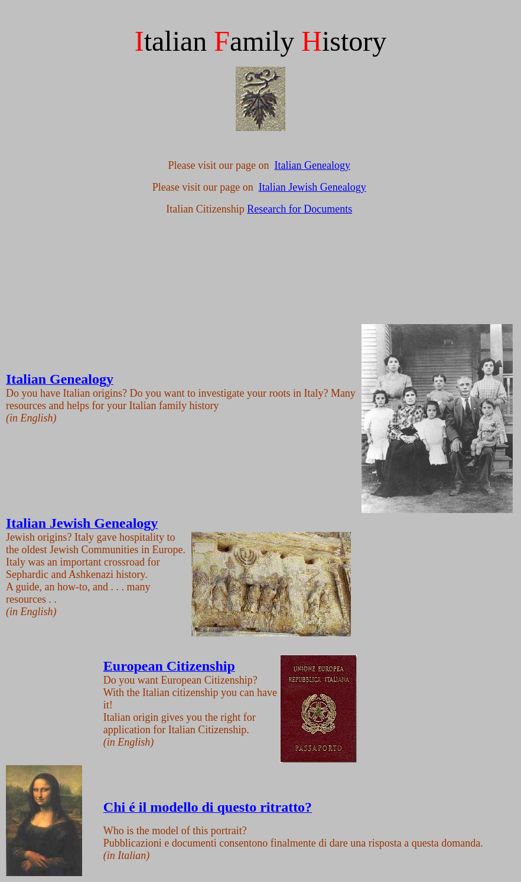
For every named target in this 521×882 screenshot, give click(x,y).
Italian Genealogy (312, 165)
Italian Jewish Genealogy (312, 187)
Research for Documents (299, 209)
